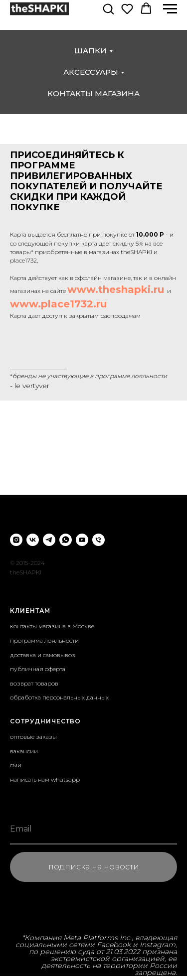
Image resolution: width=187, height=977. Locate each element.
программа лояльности (44, 640)
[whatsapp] (65, 540)
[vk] (32, 540)
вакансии (24, 751)
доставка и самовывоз (42, 655)
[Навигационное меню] (170, 9)
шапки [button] (90, 50)
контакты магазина (93, 93)
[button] (108, 8)
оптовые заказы (33, 736)
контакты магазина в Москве (52, 626)
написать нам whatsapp (45, 779)
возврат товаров (34, 683)
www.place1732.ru (58, 304)
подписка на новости (93, 866)
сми (15, 765)
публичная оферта (37, 669)
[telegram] (49, 540)
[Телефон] (98, 540)
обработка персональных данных (59, 697)
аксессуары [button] (90, 72)
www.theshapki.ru (115, 289)
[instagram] (16, 540)
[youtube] (82, 540)
